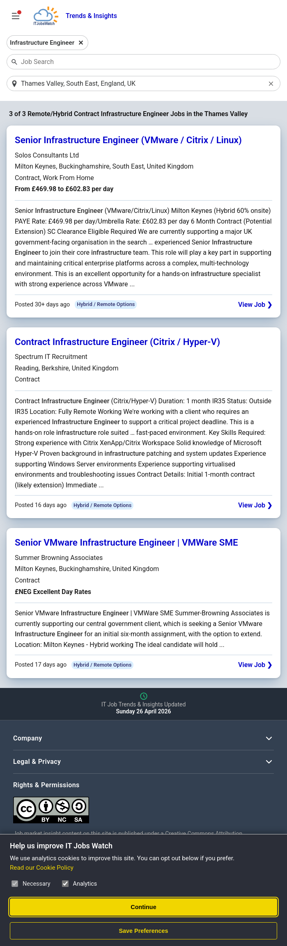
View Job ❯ (255, 305)
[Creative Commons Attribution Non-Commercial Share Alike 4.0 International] (136, 807)
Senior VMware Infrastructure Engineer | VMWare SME (126, 543)
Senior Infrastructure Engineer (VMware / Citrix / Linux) (128, 140)
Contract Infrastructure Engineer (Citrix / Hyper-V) (117, 342)
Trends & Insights (91, 16)
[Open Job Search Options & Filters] (16, 16)
